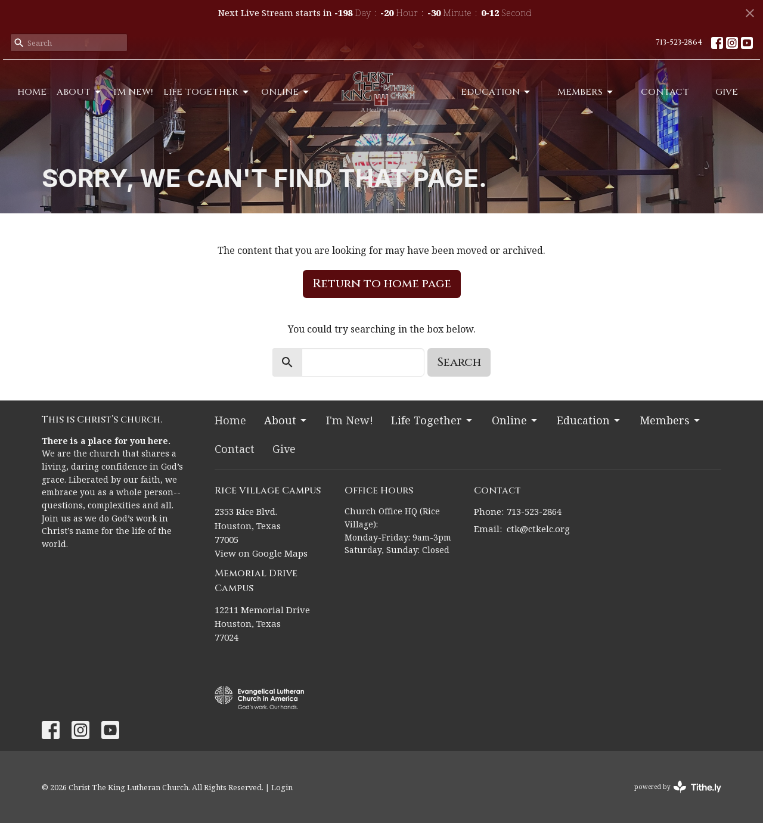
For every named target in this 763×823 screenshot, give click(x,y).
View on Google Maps (261, 553)
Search (459, 362)
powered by (677, 787)
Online (286, 92)
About (80, 92)
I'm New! (133, 92)
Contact (665, 92)
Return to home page (381, 283)
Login (282, 787)
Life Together (206, 92)
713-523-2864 (679, 42)
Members (586, 92)
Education (496, 92)
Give (726, 92)
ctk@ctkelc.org (538, 529)
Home (31, 92)
